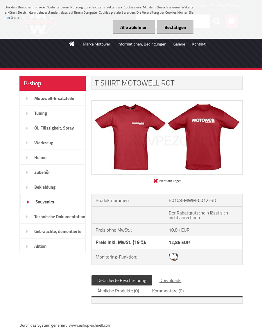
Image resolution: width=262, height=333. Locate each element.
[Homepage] (72, 43)
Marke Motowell (97, 44)
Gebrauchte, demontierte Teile (57, 233)
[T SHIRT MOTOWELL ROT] (167, 102)
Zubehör (42, 172)
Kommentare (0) (168, 290)
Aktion (40, 246)
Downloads (170, 280)
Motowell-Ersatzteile (54, 98)
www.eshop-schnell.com (90, 325)
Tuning (40, 113)
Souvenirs (44, 202)
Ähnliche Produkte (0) (118, 290)
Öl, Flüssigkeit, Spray (54, 128)
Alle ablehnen (134, 27)
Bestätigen (175, 27)
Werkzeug (43, 142)
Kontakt (199, 44)
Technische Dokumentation (59, 216)
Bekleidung (44, 187)
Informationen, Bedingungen (142, 44)
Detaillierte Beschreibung (121, 280)
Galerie (179, 44)
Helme (40, 157)
